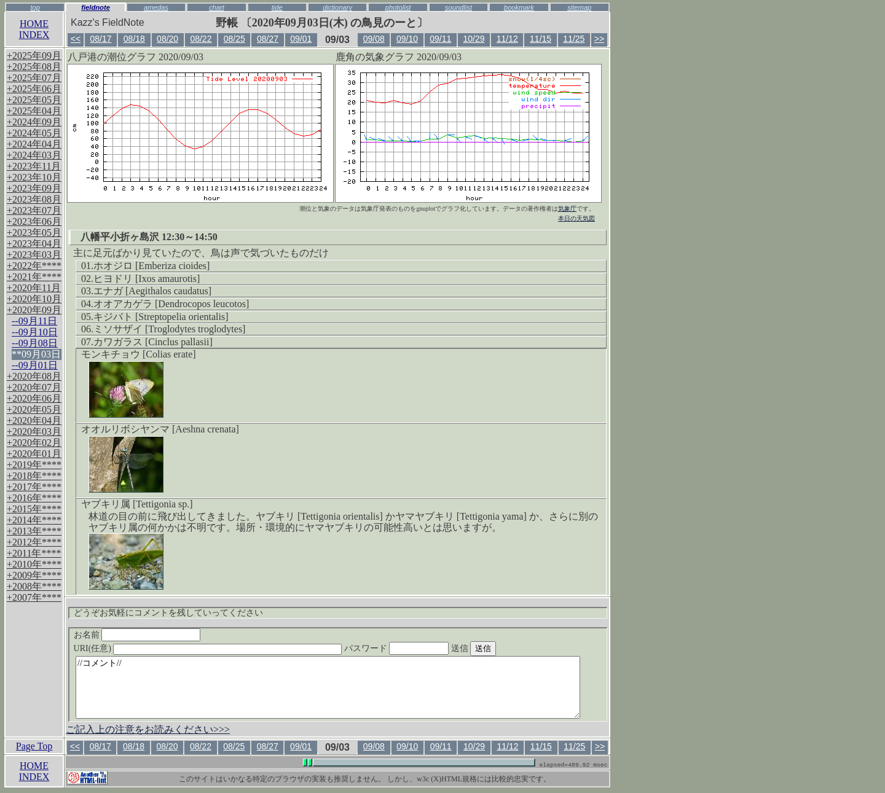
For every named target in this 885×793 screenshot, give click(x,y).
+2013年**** (34, 531)
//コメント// (328, 687)
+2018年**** (34, 476)
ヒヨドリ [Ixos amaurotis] (146, 278)
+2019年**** (34, 464)
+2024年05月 (34, 133)
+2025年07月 (34, 77)
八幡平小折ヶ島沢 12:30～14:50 (149, 237)
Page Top (34, 746)
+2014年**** (34, 520)
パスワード (420, 648)
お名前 (137, 634)
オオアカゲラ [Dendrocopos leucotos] (171, 304)
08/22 (200, 39)
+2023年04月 (34, 243)
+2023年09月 (34, 188)
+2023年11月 (34, 166)
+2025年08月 (34, 66)
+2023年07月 (34, 210)
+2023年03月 (34, 254)
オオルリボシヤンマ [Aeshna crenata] (160, 429)
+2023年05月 (34, 232)
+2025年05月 (34, 100)
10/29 (474, 39)
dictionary (337, 7)
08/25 (234, 39)
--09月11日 (34, 321)
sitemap (579, 7)
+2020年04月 (34, 420)
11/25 (573, 39)
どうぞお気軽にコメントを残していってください (168, 612)
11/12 (507, 39)
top (35, 7)
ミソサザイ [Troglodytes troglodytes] (169, 329)
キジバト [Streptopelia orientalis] (161, 316)
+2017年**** (34, 487)
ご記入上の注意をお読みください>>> (148, 729)
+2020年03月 (34, 431)
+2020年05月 (34, 409)
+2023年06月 (34, 221)
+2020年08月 (34, 376)
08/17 (101, 39)
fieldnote (95, 7)
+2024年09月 (34, 122)
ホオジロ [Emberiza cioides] (151, 265)
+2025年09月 (34, 55)
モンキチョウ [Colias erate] (138, 354)
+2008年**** (34, 586)
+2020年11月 (34, 288)
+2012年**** (34, 542)
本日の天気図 (576, 218)
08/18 (134, 39)
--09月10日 (35, 332)
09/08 (374, 39)
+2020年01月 (34, 453)
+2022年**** (34, 265)
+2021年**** (34, 276)
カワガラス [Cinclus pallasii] (153, 342)
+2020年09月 (34, 310)
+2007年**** (34, 597)
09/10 (407, 39)
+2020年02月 (34, 442)
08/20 (167, 39)
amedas (156, 7)
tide (277, 7)
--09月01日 (35, 365)
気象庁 (567, 208)
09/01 (301, 39)
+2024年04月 (34, 144)
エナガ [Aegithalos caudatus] (152, 291)
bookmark (519, 7)
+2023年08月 (34, 199)
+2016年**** (34, 498)
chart (216, 7)
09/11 (440, 39)
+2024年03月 (34, 155)
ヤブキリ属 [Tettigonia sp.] (137, 504)
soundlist (458, 7)
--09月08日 (35, 343)
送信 (496, 648)
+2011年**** (34, 553)
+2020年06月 (34, 398)
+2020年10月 (34, 299)
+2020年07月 (34, 387)
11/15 (540, 39)
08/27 (267, 39)
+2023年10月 (34, 177)
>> (599, 39)
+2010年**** (34, 564)
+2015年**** (34, 509)
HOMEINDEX (34, 29)
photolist (398, 7)
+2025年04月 (34, 111)
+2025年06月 (34, 89)
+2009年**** (34, 575)
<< (76, 39)
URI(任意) (220, 648)
